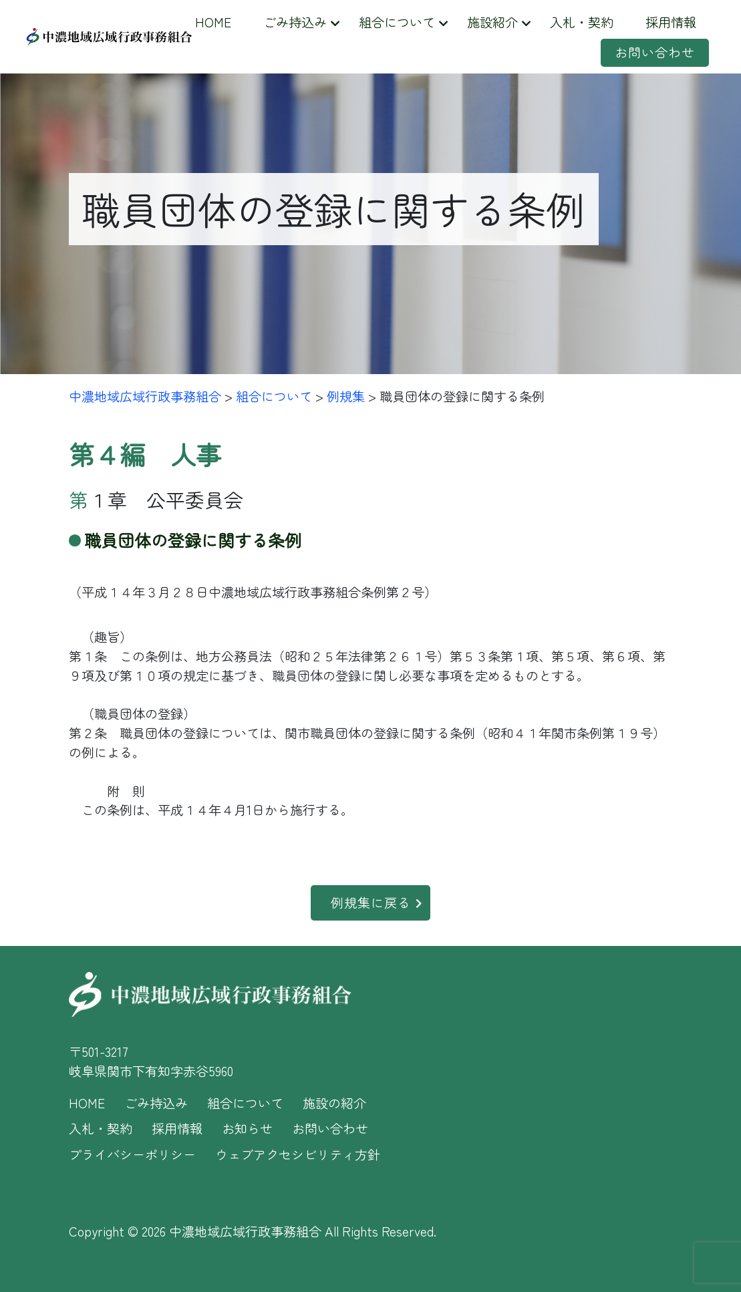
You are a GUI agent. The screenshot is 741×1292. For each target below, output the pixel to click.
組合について (397, 22)
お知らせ (247, 1128)
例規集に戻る (371, 902)
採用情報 (670, 22)
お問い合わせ (655, 52)
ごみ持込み (295, 22)
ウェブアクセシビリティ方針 (297, 1154)
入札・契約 (581, 22)
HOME (213, 22)
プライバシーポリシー (132, 1154)
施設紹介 (492, 22)
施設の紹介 (334, 1103)
